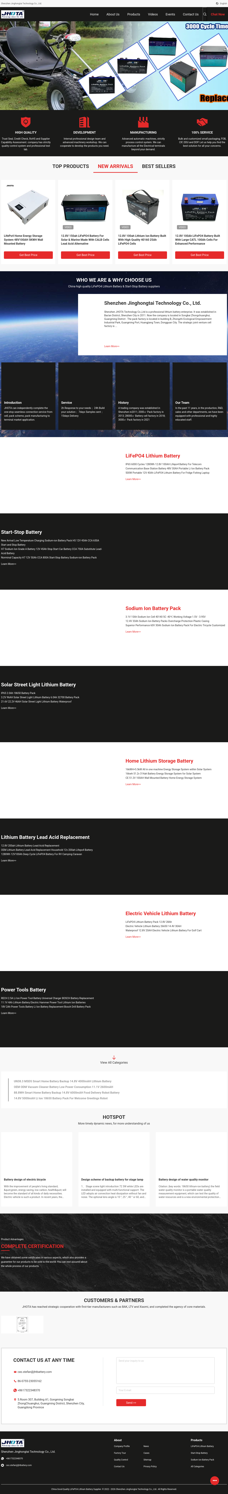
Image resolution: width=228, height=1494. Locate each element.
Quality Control (121, 1460)
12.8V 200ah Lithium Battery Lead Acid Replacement (30, 845)
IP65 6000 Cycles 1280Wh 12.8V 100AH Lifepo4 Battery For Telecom (164, 464)
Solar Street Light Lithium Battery (38, 685)
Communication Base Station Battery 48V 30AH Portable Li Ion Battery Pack (167, 468)
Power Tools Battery (23, 990)
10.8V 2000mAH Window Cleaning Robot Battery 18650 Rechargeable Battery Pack (67, 1098)
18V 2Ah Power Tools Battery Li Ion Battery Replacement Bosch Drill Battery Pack (46, 1006)
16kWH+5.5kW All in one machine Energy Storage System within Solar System (168, 769)
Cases (146, 1453)
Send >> (131, 1402)
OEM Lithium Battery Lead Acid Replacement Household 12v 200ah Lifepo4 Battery (47, 849)
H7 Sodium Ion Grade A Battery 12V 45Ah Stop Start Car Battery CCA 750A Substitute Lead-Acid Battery (51, 551)
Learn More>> (111, 346)
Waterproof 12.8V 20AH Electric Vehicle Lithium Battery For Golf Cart (164, 930)
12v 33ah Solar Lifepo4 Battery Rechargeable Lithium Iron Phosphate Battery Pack (85, 239)
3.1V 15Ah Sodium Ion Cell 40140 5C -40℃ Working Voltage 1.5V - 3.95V (166, 616)
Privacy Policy (150, 1466)
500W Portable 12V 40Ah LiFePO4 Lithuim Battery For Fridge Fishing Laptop (168, 472)
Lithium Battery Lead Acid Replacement (45, 837)
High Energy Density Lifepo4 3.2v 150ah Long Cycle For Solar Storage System (27, 239)
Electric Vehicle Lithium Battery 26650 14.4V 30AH (153, 926)
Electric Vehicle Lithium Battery (161, 913)
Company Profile (122, 1446)
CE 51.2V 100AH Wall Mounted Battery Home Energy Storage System (164, 777)
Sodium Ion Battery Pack (153, 608)
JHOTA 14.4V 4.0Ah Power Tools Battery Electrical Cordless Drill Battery (60, 1087)
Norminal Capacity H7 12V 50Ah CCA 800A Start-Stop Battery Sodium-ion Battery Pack (49, 557)
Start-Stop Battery (21, 532)
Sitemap (147, 1460)
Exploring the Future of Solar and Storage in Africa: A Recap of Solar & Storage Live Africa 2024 (113, 1182)
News (146, 1446)
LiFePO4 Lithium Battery (153, 456)
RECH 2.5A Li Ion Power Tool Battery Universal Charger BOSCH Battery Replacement (47, 998)
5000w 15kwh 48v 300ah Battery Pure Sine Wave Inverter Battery (196, 237)
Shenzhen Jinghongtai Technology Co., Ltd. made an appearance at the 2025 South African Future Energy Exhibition (35, 1182)
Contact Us (119, 1466)
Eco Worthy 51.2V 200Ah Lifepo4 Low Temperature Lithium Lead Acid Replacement (142, 239)
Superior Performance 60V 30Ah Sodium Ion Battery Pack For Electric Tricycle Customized (175, 625)
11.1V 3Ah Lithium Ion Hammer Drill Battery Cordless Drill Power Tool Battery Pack (67, 1081)
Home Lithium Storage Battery (159, 761)
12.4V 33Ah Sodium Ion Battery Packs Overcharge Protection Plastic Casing (167, 621)
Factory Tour (120, 1453)
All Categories (197, 1466)
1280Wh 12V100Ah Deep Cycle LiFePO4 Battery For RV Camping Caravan (41, 854)
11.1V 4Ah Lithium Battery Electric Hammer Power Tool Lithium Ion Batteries (43, 1002)
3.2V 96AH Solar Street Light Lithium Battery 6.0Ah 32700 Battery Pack (40, 697)
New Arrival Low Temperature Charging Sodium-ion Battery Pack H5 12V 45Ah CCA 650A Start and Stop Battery (50, 542)
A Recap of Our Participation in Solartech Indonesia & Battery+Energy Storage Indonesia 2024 (188, 1182)
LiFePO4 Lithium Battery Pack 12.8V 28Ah (149, 921)
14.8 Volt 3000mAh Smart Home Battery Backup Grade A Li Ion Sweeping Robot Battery (70, 1092)
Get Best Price (28, 255)
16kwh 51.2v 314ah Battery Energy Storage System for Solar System (163, 773)
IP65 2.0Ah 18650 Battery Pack (18, 693)
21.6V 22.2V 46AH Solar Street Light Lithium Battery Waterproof (36, 701)
